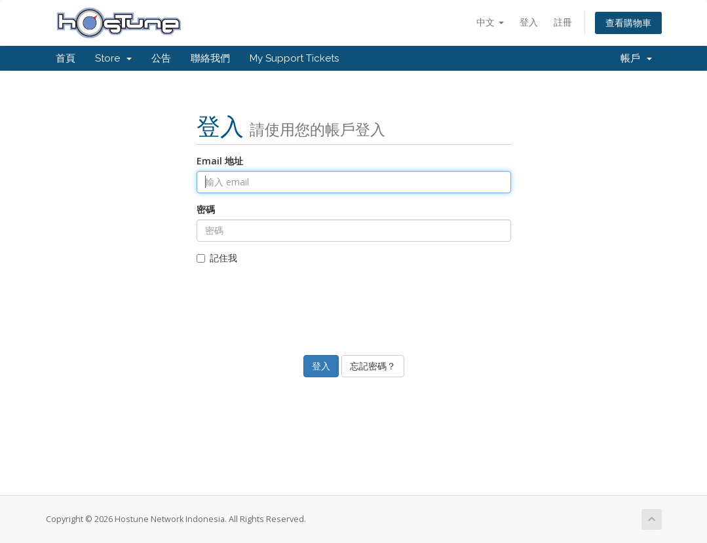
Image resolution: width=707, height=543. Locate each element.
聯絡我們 (210, 58)
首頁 (65, 58)
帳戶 (636, 58)
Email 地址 (220, 161)
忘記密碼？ (373, 366)
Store (113, 58)
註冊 (563, 22)
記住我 (217, 258)
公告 (161, 58)
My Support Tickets (294, 58)
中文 (490, 22)
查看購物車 (628, 22)
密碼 (206, 209)
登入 (529, 22)
